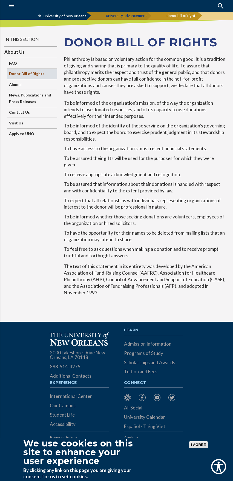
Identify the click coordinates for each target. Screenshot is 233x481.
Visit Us (16, 123)
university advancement (126, 15)
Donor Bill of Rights (26, 73)
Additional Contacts (70, 376)
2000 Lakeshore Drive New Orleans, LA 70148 (77, 355)
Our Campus (63, 405)
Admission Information (147, 344)
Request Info (61, 437)
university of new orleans (65, 15)
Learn (131, 330)
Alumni (15, 84)
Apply (129, 437)
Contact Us (19, 112)
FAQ (13, 63)
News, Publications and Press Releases (30, 98)
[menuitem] (130, 397)
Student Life (62, 415)
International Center (71, 396)
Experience (63, 383)
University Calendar (144, 417)
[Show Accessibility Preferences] (219, 467)
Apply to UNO (21, 133)
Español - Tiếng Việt (144, 426)
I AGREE (198, 445)
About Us (14, 52)
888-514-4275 (65, 366)
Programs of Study (143, 353)
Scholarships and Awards (149, 362)
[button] (23, 5)
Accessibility (63, 424)
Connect (135, 383)
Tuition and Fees (140, 371)
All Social (133, 408)
